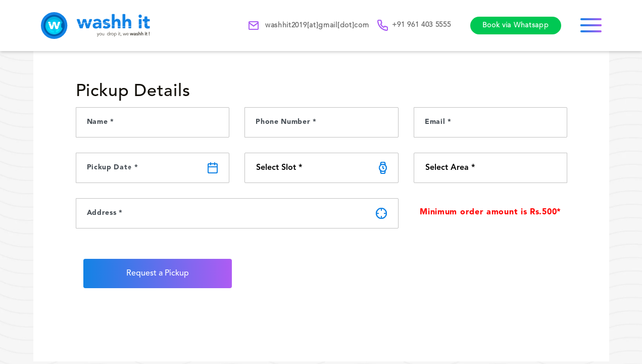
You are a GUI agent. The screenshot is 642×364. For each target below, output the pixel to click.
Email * (438, 121)
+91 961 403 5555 (414, 25)
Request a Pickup (157, 273)
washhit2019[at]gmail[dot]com (309, 25)
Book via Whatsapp (515, 25)
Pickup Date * (112, 167)
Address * (105, 212)
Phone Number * (286, 121)
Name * (100, 121)
